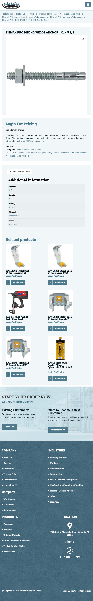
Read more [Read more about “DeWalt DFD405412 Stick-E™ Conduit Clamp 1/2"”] (18, 374)
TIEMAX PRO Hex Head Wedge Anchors (69, 153)
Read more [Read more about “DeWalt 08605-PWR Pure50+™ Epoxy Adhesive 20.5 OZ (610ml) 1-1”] (60, 378)
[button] (83, 39)
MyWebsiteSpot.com (81, 591)
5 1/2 (11, 199)
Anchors (19, 149)
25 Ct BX (12, 207)
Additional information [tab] (20, 171)
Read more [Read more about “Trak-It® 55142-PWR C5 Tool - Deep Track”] (18, 328)
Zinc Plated (13, 224)
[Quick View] (8, 282)
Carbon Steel (14, 216)
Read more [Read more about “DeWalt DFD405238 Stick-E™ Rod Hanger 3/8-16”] (60, 282)
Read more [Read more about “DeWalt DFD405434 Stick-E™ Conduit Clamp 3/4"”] (60, 328)
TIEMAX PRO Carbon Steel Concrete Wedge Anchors (28, 153)
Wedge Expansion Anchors (17, 156)
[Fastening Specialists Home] (11, 5)
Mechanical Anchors (33, 149)
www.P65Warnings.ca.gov (32, 141)
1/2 (10, 190)
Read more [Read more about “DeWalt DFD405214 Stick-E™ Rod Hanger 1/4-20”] (18, 282)
